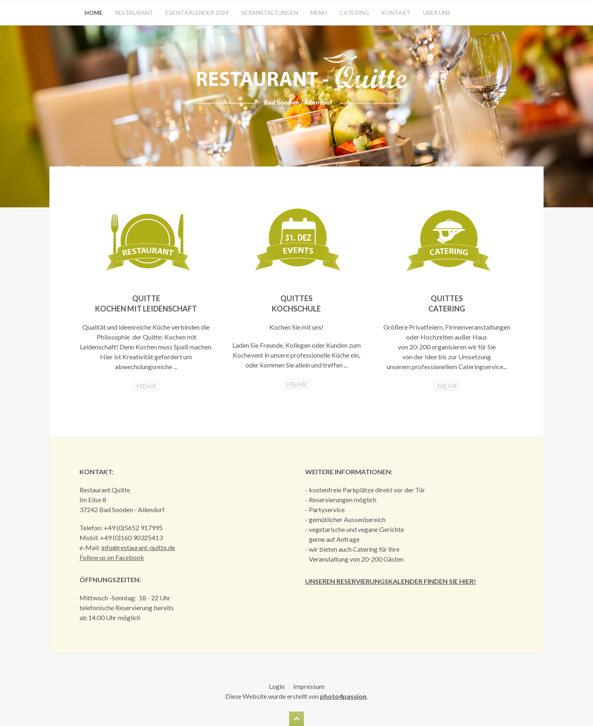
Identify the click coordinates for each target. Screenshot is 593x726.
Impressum (309, 686)
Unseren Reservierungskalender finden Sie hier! (390, 581)
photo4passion (343, 696)
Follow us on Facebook (111, 557)
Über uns (437, 12)
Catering (354, 12)
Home (93, 12)
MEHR (146, 386)
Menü (319, 12)
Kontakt (396, 12)
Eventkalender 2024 (197, 12)
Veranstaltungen (269, 12)
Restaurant (134, 12)
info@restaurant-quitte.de (138, 547)
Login (277, 686)
